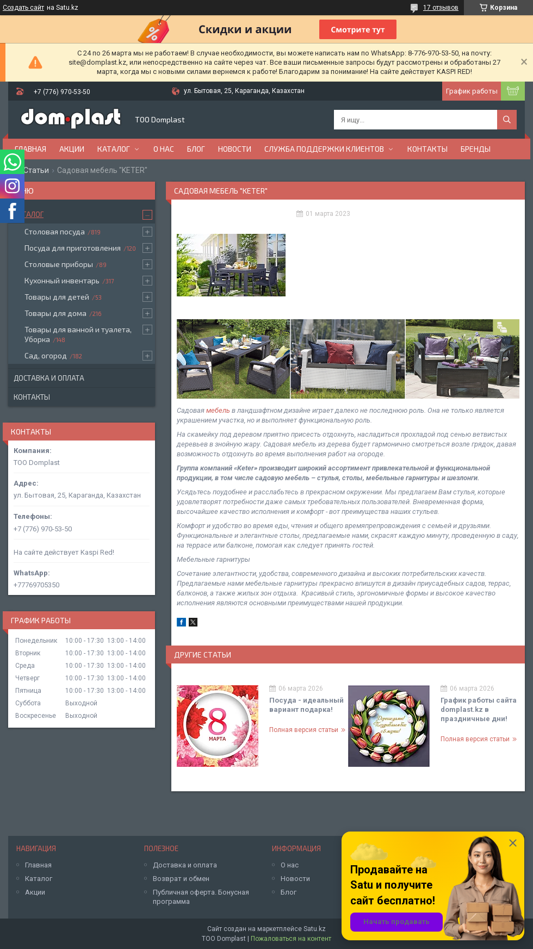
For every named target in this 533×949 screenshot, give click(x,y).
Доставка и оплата (49, 378)
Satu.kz (314, 929)
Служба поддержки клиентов (324, 148)
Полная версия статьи (303, 730)
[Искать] (507, 119)
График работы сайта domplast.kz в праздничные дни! (479, 709)
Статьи (36, 170)
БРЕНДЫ (476, 148)
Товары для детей (56, 296)
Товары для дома (55, 313)
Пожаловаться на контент (291, 938)
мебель (218, 410)
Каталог (113, 148)
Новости (234, 148)
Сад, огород (45, 355)
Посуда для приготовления (72, 247)
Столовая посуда (54, 231)
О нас (163, 148)
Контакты (427, 148)
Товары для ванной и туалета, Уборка (78, 334)
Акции (71, 148)
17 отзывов (440, 7)
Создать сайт (23, 7)
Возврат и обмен (181, 878)
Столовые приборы (58, 264)
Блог (196, 148)
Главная (30, 148)
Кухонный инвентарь (62, 280)
